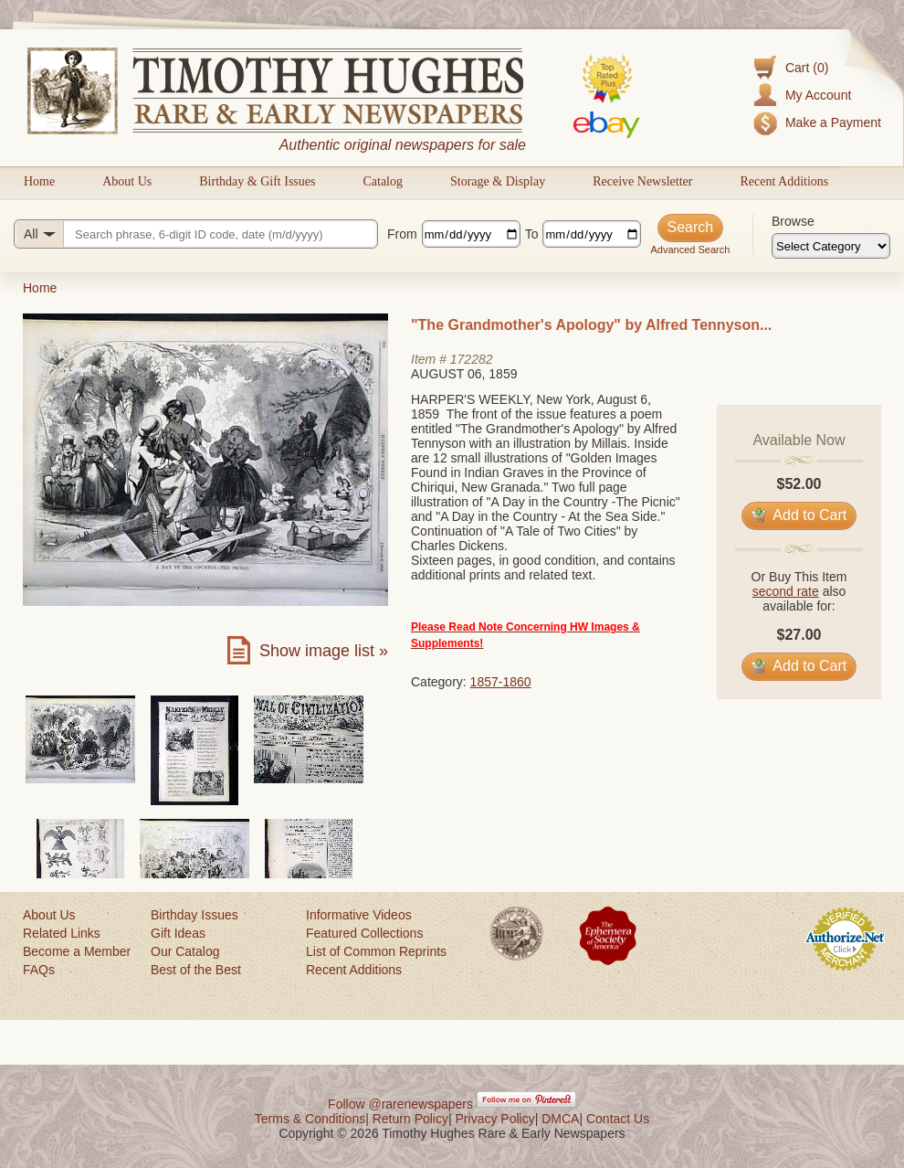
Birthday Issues (194, 915)
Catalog (383, 181)
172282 (471, 359)
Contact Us (617, 1118)
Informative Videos (359, 915)
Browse (793, 221)
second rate (785, 591)
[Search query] (196, 234)
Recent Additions (784, 181)
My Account (818, 95)
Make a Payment (833, 122)
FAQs (39, 969)
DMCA (560, 1118)
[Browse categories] (831, 246)
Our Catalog (185, 951)
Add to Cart (799, 515)
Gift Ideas (178, 933)
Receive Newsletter (642, 181)
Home (39, 181)
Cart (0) (806, 67)
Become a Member (77, 951)
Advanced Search (690, 249)
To (532, 234)
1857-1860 (500, 681)
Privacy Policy (495, 1118)
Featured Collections (364, 933)
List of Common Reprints (376, 951)
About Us (127, 181)
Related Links (61, 933)
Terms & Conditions (310, 1118)
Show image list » (323, 651)
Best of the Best (196, 969)
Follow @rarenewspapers (400, 1104)
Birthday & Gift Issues (257, 181)
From (402, 234)
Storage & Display (497, 181)
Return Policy (410, 1118)
